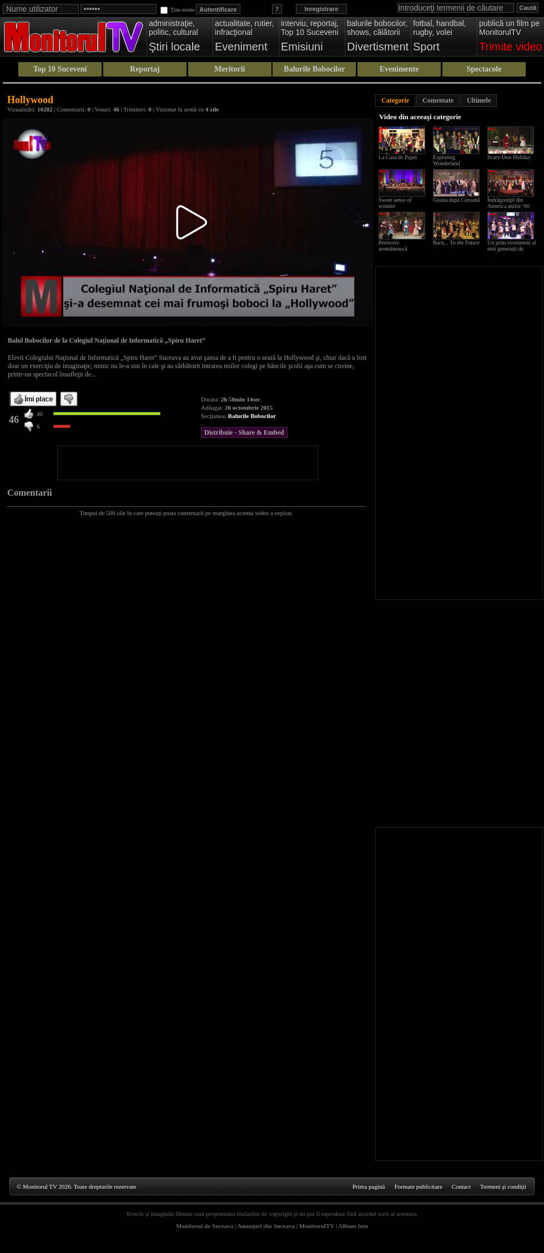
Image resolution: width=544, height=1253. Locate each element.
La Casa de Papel (398, 157)
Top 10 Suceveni (60, 69)
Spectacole (483, 69)
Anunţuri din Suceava (266, 1226)
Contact (461, 1186)
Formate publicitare (418, 1186)
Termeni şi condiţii (503, 1186)
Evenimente (399, 69)
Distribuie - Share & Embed (244, 432)
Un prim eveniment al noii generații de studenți (511, 249)
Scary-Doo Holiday (509, 157)
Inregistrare (322, 9)
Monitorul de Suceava (204, 1226)
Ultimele (479, 100)
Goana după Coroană (456, 200)
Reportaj (145, 69)
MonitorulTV (316, 1226)
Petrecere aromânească (393, 246)
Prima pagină (368, 1186)
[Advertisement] (188, 463)
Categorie (395, 100)
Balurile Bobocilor (314, 69)
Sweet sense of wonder (395, 203)
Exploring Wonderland (446, 160)
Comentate (438, 100)
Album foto (353, 1226)
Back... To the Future (456, 243)
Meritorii (229, 69)
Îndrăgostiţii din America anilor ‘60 (508, 203)
